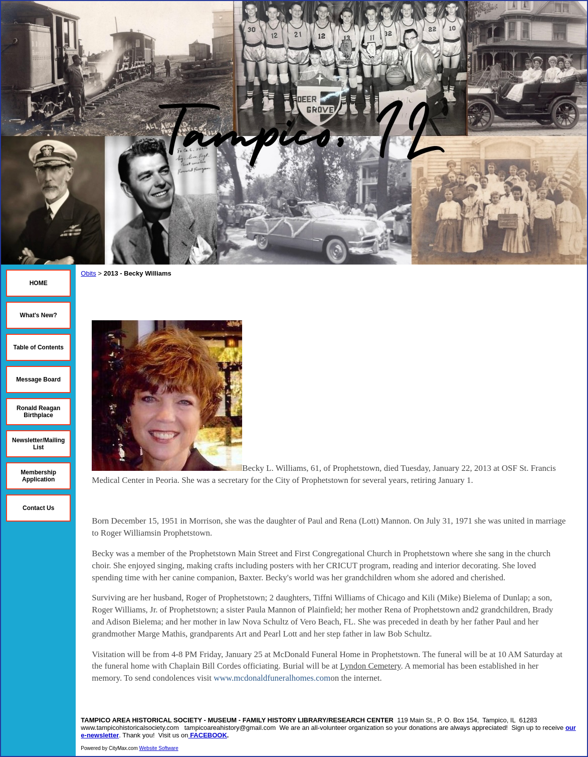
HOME (39, 283)
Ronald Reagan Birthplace (38, 412)
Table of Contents (38, 347)
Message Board (38, 379)
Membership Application (38, 476)
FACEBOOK (208, 735)
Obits (88, 273)
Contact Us (38, 508)
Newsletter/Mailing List (38, 444)
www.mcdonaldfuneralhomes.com (272, 678)
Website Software (158, 748)
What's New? (38, 315)
